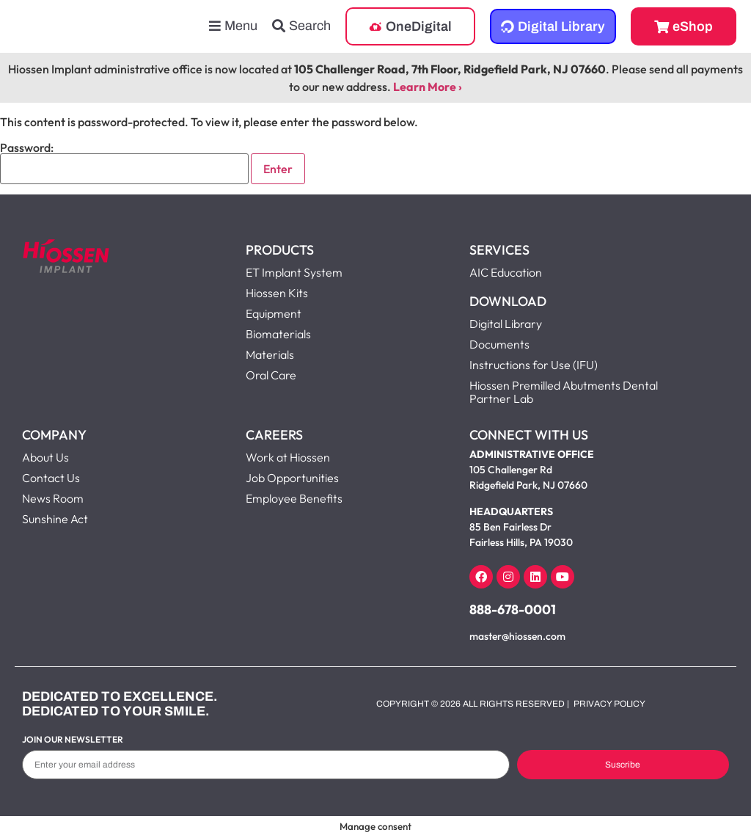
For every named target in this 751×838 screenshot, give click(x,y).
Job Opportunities (292, 477)
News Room (53, 498)
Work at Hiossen (288, 457)
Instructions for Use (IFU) (533, 364)
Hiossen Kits (277, 292)
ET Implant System (294, 272)
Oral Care (271, 375)
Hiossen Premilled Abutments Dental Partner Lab (563, 392)
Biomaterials (278, 334)
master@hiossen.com (517, 636)
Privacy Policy (609, 704)
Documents (499, 344)
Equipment (273, 313)
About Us (45, 457)
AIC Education (505, 272)
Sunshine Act (55, 518)
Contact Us (51, 477)
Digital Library (505, 323)
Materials (270, 354)
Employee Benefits (294, 498)
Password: (124, 163)
